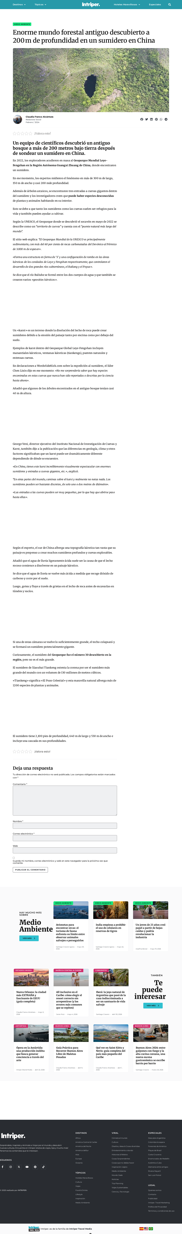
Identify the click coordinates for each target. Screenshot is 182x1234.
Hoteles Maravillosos (127, 4)
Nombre (18, 821)
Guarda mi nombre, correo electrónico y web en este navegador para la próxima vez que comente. (60, 862)
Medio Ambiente (22, 24)
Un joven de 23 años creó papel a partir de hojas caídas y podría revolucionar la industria (150, 931)
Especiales (155, 4)
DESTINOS (81, 1133)
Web (15, 846)
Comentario (20, 784)
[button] (169, 4)
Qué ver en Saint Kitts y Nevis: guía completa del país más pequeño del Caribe (110, 1052)
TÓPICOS (81, 1173)
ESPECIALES (155, 1133)
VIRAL (115, 1133)
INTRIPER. (22, 1191)
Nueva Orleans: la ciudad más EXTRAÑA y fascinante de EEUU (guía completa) (31, 997)
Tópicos (40, 4)
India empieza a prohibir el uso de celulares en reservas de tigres (111, 928)
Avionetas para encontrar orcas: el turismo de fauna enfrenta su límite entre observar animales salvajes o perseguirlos (70, 932)
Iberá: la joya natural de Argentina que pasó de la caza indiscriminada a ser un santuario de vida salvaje (111, 998)
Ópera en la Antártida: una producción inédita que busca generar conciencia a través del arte (30, 1054)
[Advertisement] (65, 305)
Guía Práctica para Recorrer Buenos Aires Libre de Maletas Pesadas (69, 1052)
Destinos (19, 4)
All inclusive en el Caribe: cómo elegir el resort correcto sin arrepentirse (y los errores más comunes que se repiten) (69, 1000)
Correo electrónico (23, 834)
